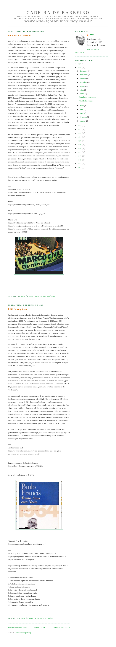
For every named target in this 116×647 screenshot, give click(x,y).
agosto (82, 86)
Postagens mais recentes (17, 627)
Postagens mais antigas (61, 627)
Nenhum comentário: (45, 296)
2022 (80, 133)
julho (82, 90)
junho (82, 94)
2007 (80, 167)
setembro (83, 82)
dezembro (84, 71)
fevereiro (83, 117)
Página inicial (39, 627)
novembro (84, 75)
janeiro (83, 121)
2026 (80, 64)
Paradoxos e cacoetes (19, 35)
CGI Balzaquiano (17, 308)
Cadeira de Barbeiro (58, 12)
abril (82, 109)
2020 (80, 141)
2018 (80, 148)
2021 (80, 137)
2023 (80, 129)
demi (92, 35)
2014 (80, 164)
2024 (80, 126)
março (82, 113)
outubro (83, 78)
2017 (80, 152)
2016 (80, 156)
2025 (80, 68)
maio (82, 106)
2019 (80, 145)
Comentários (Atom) (23, 633)
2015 (80, 160)
